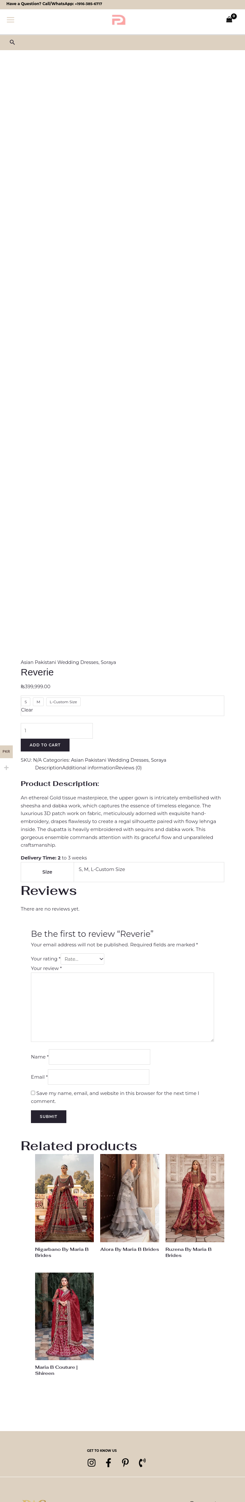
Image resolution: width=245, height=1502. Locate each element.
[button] (12, 42)
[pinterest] (129, 1466)
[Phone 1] (149, 1466)
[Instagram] (91, 1466)
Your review (46, 969)
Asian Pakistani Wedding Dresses (60, 662)
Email (39, 1080)
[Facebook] (110, 1466)
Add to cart (45, 745)
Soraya (110, 662)
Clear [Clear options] (27, 710)
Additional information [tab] (90, 768)
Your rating (46, 960)
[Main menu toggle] (11, 19)
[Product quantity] (58, 731)
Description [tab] (49, 768)
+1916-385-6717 (89, 3)
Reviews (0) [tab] (130, 768)
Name (40, 1059)
